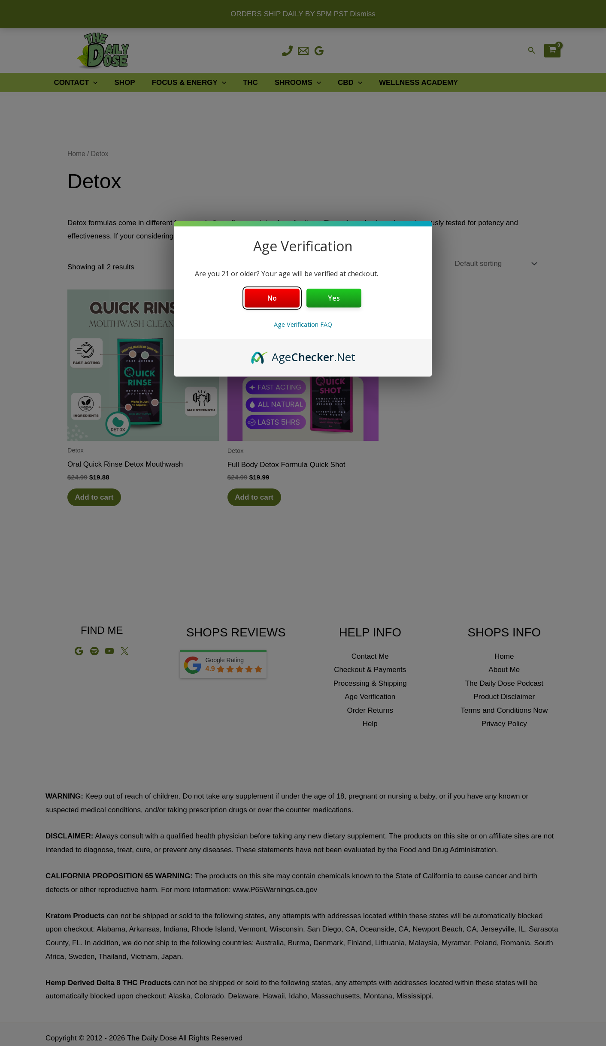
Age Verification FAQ (303, 324)
